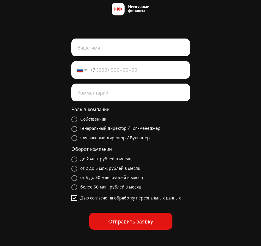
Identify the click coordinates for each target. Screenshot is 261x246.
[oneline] (130, 92)
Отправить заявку (130, 221)
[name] (130, 47)
